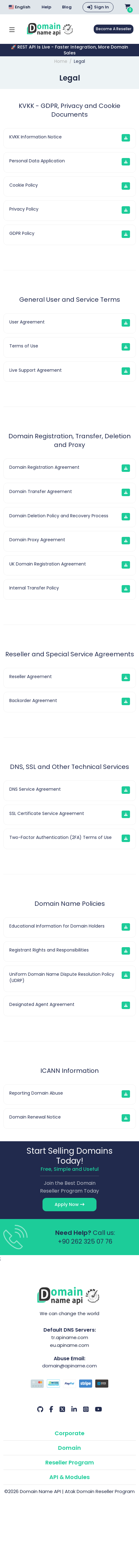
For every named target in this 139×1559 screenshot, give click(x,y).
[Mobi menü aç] (12, 29)
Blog (67, 7)
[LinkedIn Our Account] (74, 1409)
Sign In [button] (101, 7)
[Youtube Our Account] (98, 1409)
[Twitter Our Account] (62, 1409)
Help (46, 7)
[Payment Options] (69, 1384)
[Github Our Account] (40, 1409)
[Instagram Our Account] (86, 1409)
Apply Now (69, 1204)
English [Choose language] (19, 7)
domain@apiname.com (69, 1365)
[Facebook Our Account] (51, 1409)
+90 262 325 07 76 (85, 1241)
